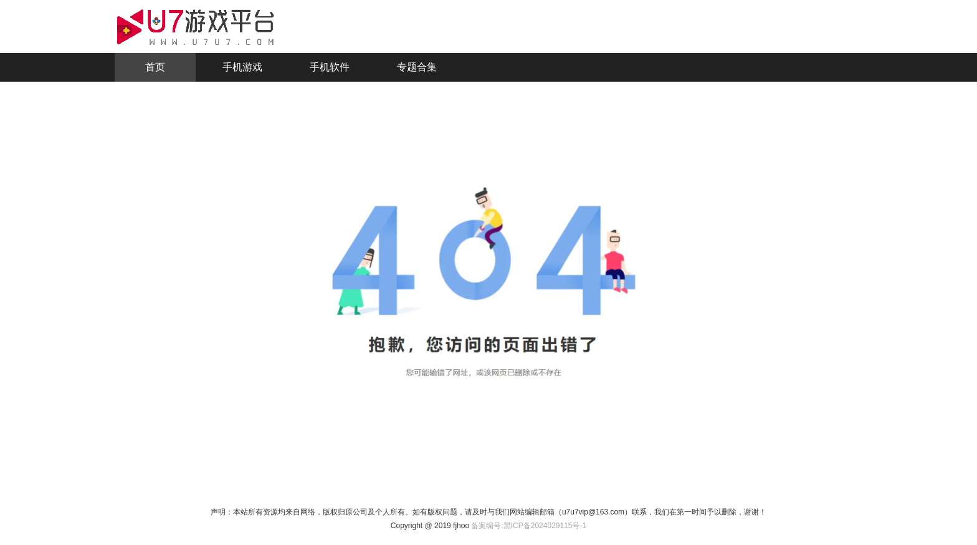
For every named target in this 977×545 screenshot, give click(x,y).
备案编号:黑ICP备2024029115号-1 (528, 525)
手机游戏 (242, 67)
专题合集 (417, 67)
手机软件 (330, 67)
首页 (155, 67)
